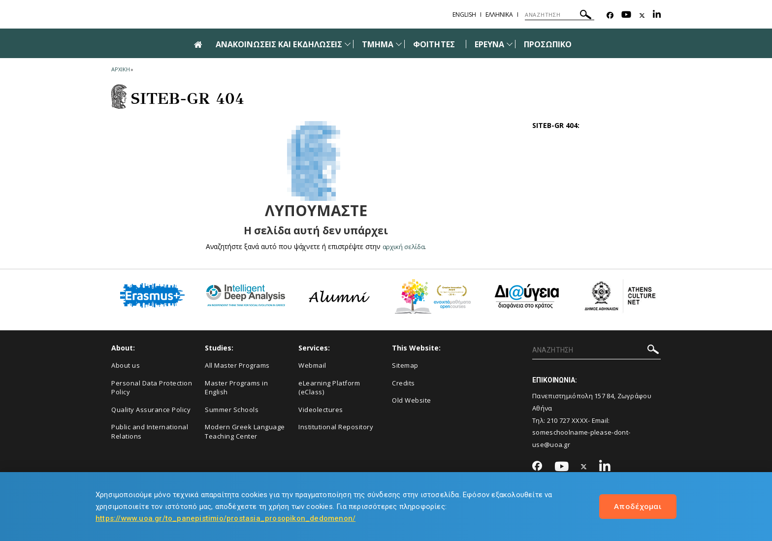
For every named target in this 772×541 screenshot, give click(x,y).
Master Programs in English (236, 388)
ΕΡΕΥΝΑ (489, 44)
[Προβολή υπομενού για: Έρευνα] (509, 44)
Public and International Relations (149, 431)
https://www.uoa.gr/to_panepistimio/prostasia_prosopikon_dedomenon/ (225, 518)
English (464, 14)
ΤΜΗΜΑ (377, 44)
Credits (403, 383)
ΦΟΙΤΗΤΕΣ (433, 44)
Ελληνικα (499, 14)
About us (125, 365)
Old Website (411, 400)
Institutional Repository (335, 426)
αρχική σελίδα (403, 246)
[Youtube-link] (626, 15)
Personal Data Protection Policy (151, 388)
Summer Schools (231, 409)
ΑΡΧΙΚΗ (120, 69)
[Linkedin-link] (657, 15)
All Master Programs (237, 365)
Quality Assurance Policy (151, 409)
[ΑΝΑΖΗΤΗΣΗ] (559, 14)
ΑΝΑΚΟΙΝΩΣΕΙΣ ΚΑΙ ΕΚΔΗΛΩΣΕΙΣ (279, 44)
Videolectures (320, 409)
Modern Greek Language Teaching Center (245, 431)
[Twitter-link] (642, 15)
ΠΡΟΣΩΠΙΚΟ (548, 44)
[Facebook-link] (610, 15)
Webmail (312, 365)
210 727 (558, 420)
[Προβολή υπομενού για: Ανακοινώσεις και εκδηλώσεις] (347, 44)
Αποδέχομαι (638, 506)
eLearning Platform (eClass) (329, 388)
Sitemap (405, 365)
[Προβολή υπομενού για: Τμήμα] (398, 44)
